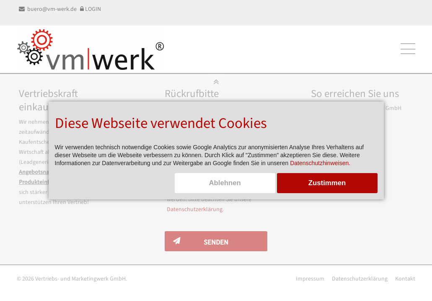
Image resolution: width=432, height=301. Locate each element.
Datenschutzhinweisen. (320, 163)
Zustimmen (327, 183)
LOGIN (90, 9)
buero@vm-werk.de (48, 9)
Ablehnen (225, 183)
